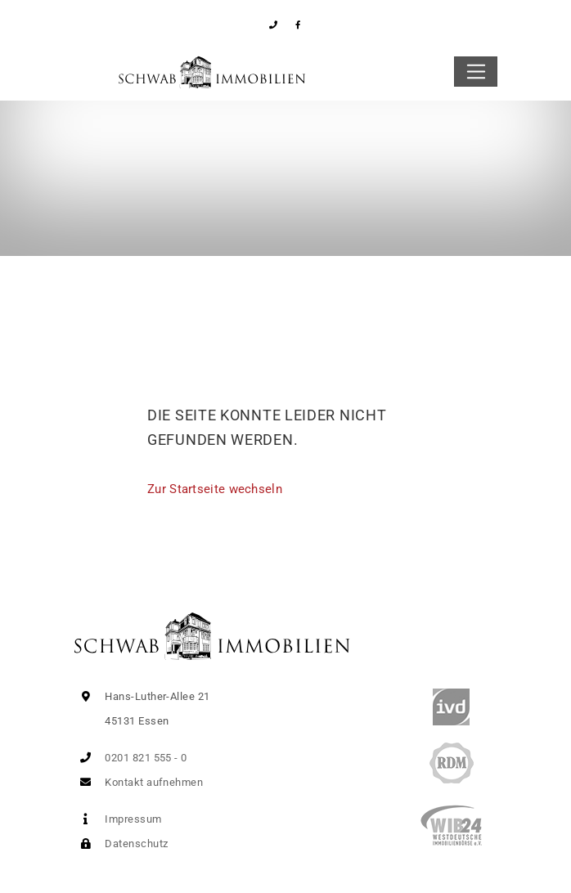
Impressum (118, 819)
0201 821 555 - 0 (130, 758)
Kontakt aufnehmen (138, 782)
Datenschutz (121, 843)
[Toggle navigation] (475, 72)
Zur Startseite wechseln (214, 489)
